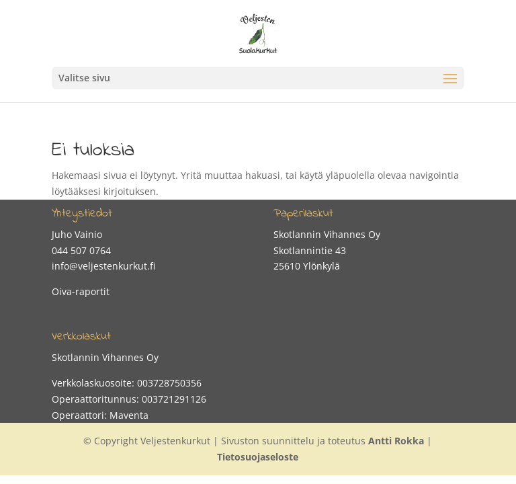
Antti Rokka (396, 440)
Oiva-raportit (81, 291)
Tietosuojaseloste (257, 456)
